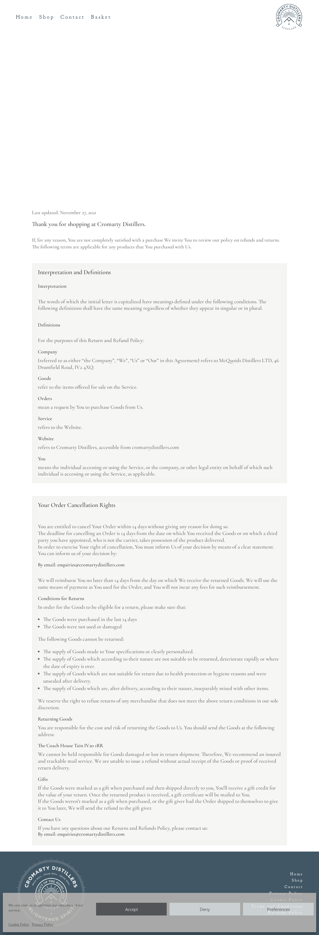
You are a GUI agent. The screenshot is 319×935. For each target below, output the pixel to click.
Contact (72, 17)
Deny (205, 909)
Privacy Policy (42, 924)
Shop (46, 17)
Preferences (278, 909)
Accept (131, 909)
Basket (101, 17)
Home (24, 17)
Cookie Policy (18, 924)
